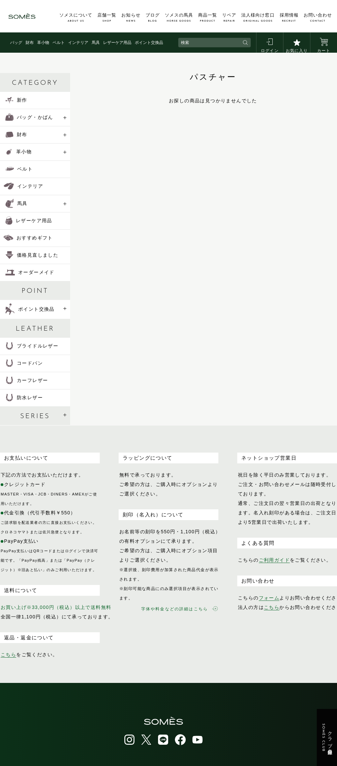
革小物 (43, 42)
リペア (229, 17)
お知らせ (130, 17)
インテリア (78, 42)
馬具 (96, 42)
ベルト (59, 42)
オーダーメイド (30, 272)
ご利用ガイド (274, 560)
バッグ (16, 42)
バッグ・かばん (29, 117)
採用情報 (289, 17)
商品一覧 (207, 17)
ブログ (153, 17)
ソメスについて (75, 17)
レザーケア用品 (117, 42)
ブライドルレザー (31, 346)
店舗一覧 (106, 17)
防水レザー (24, 397)
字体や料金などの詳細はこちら (179, 608)
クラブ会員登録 (327, 737)
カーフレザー (26, 380)
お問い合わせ (318, 17)
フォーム (269, 598)
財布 (30, 42)
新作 (16, 100)
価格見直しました (31, 255)
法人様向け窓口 (257, 17)
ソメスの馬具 (179, 17)
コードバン (24, 363)
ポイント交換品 (149, 42)
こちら (8, 654)
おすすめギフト (28, 238)
